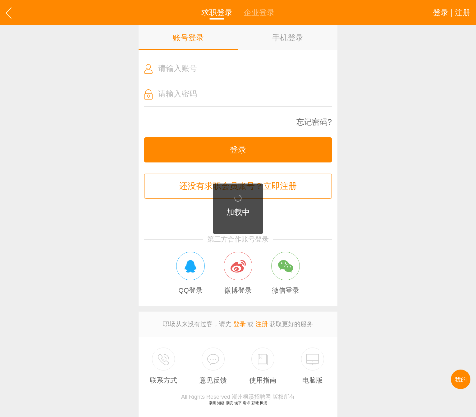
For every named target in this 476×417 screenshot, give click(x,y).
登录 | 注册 (451, 12)
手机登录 (287, 37)
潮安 (229, 403)
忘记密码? (314, 122)
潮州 (212, 403)
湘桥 (221, 403)
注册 (261, 324)
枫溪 (263, 403)
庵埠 (246, 403)
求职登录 (216, 12)
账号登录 (188, 37)
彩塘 (255, 403)
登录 (238, 149)
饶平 (238, 403)
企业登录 (259, 12)
